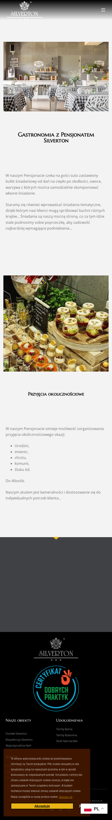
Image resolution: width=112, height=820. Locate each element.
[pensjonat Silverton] (56, 587)
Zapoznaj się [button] (65, 797)
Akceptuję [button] (42, 806)
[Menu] (103, 10)
